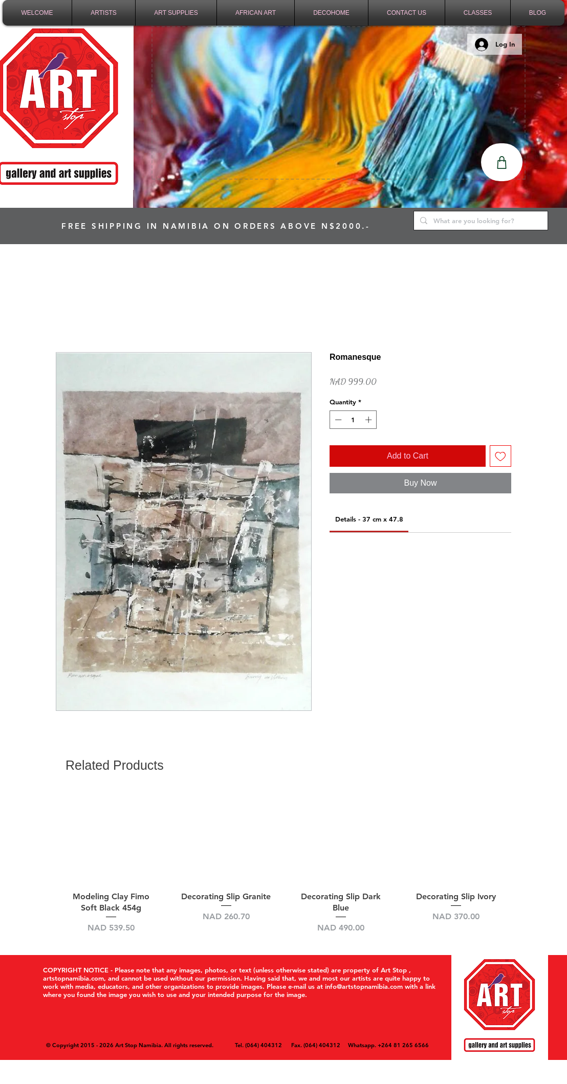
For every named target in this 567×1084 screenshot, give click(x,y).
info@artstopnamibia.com (364, 986)
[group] (283, 863)
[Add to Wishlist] (500, 456)
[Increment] (369, 419)
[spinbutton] (353, 419)
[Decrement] (337, 419)
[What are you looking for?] (479, 220)
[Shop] (501, 162)
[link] (369, 519)
